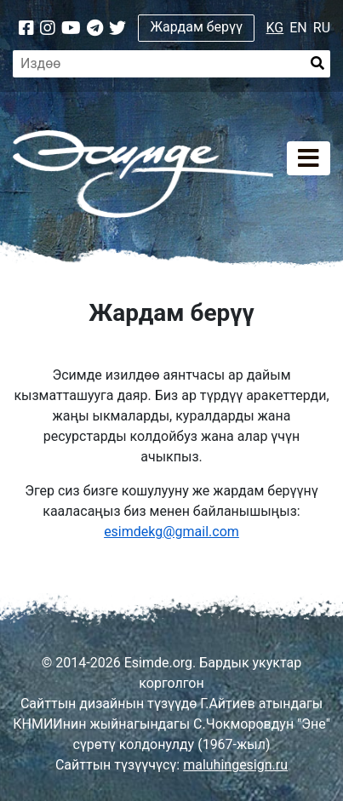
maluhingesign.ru (235, 765)
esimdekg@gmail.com (171, 532)
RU (321, 28)
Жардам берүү (197, 27)
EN (298, 28)
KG (275, 28)
